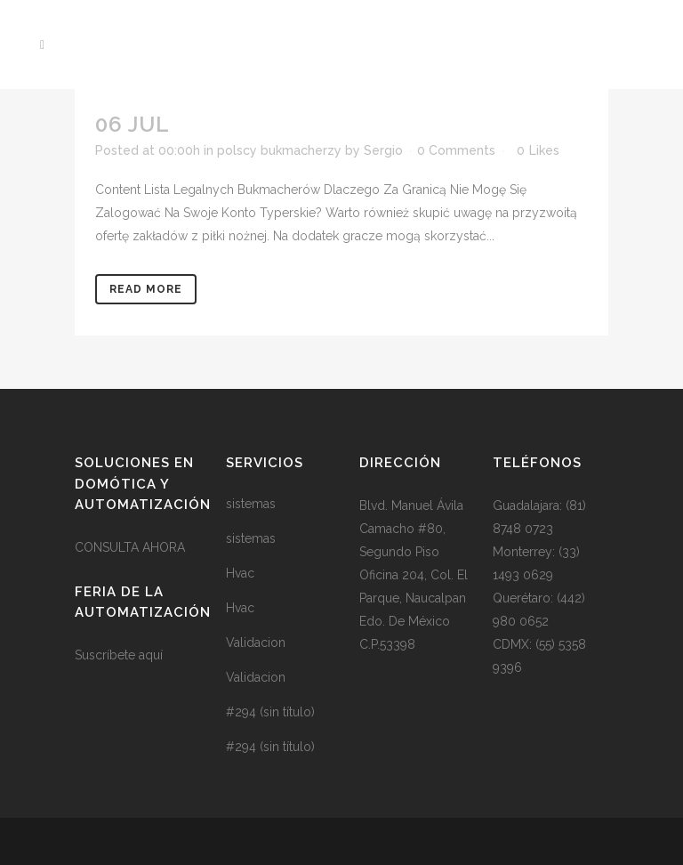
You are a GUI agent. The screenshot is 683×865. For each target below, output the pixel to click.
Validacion (255, 642)
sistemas (251, 504)
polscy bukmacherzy (279, 150)
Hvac (240, 573)
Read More (145, 289)
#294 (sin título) (270, 712)
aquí (151, 655)
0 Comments (456, 150)
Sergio (383, 150)
